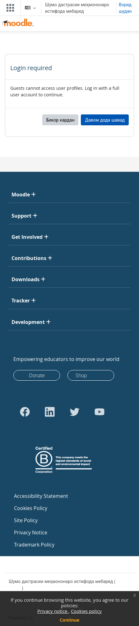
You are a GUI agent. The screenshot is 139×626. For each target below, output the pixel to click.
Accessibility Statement (41, 496)
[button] (30, 8)
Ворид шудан (125, 8)
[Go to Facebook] (25, 412)
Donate (37, 375)
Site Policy (26, 520)
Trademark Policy (34, 544)
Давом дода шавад (105, 120)
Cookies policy (86, 611)
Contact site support (34, 564)
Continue (69, 620)
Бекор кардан (60, 120)
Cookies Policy (30, 508)
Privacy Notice (30, 532)
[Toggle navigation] (9, 7)
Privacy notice (52, 611)
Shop (81, 375)
